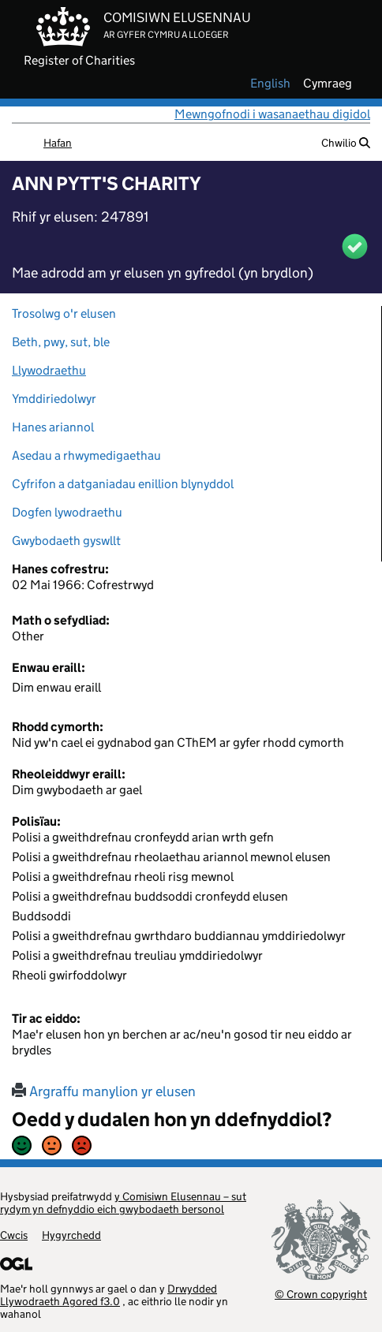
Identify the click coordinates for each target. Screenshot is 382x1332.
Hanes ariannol (53, 427)
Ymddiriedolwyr (54, 398)
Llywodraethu (49, 370)
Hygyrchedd (71, 1235)
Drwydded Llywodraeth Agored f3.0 (108, 1295)
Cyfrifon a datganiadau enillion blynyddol (123, 483)
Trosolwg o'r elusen (64, 313)
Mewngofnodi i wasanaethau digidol (272, 113)
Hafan (57, 143)
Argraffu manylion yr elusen (104, 1091)
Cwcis (14, 1235)
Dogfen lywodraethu (67, 512)
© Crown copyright (321, 1293)
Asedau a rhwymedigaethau (86, 455)
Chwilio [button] (345, 143)
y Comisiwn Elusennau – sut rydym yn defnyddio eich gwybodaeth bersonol (123, 1202)
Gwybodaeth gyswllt (66, 540)
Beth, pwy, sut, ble (61, 341)
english (270, 83)
